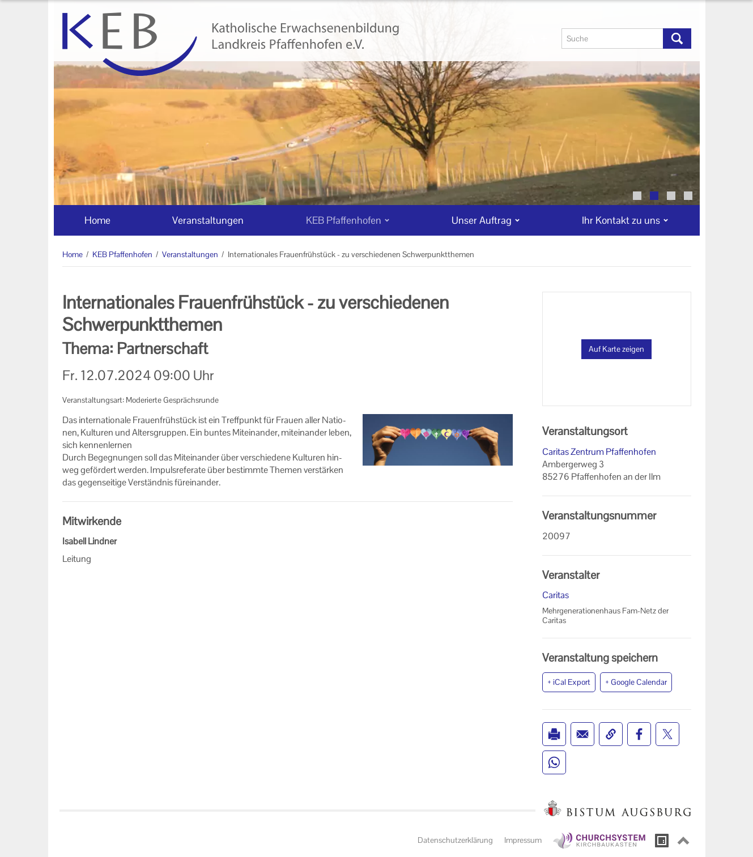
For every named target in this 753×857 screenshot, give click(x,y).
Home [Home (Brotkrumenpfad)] (72, 254)
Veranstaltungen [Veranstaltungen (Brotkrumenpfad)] (190, 254)
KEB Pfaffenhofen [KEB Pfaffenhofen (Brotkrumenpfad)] (122, 254)
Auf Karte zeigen (616, 349)
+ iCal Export (568, 682)
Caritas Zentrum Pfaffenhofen (599, 452)
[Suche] (612, 38)
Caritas (555, 595)
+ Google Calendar (636, 682)
